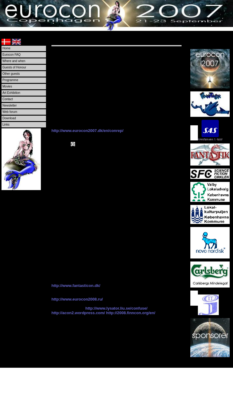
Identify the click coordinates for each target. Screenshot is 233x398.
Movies (7, 86)
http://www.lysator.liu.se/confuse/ (116, 308)
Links (5, 124)
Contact (7, 99)
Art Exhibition (11, 92)
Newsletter (9, 105)
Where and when (13, 61)
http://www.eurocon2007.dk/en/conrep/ (87, 130)
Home (6, 48)
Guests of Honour (14, 67)
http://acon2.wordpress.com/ (78, 313)
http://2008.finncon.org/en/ (131, 313)
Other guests (11, 73)
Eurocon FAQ (11, 54)
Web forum (9, 111)
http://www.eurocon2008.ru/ (77, 299)
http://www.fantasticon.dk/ (75, 285)
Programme (10, 80)
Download (9, 118)
